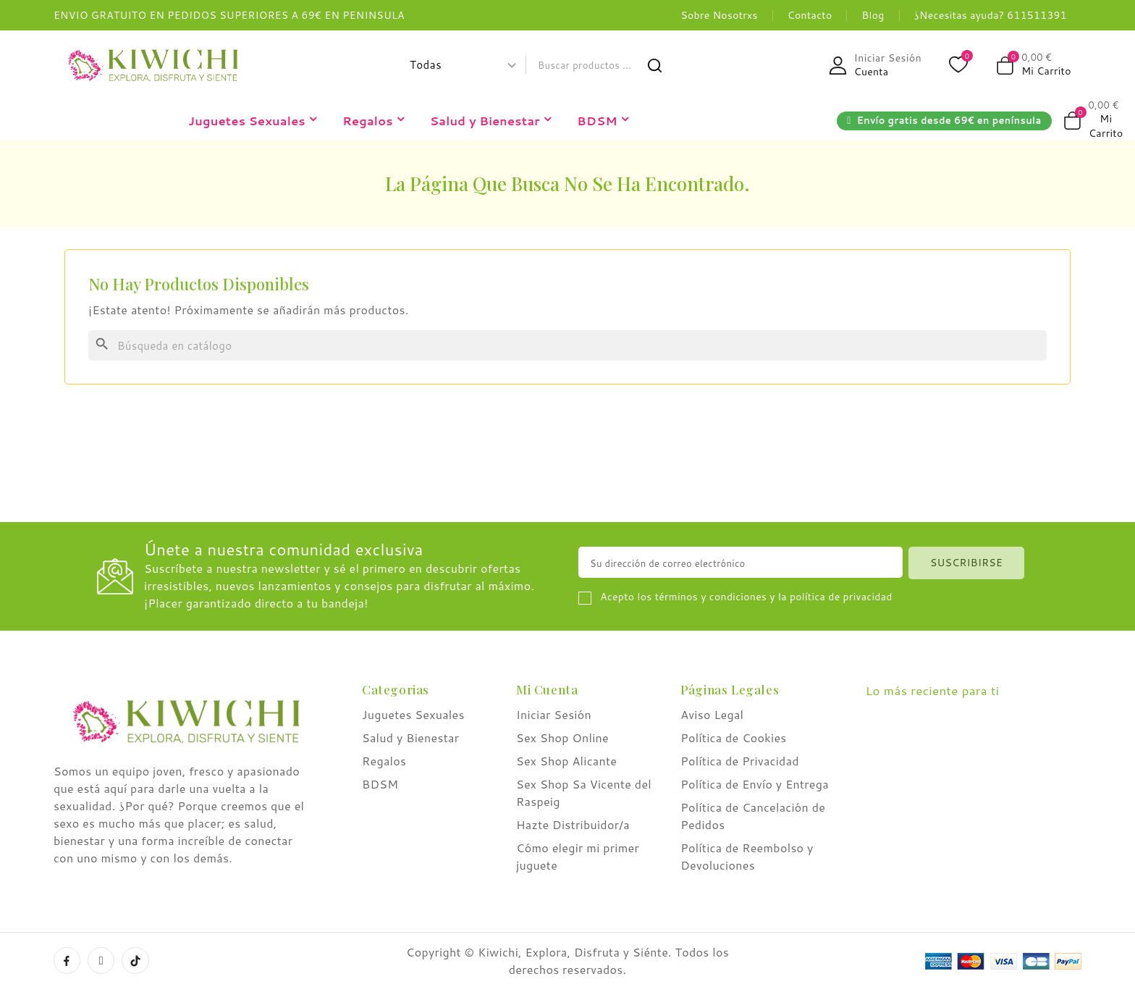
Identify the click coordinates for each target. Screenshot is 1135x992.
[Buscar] (567, 345)
